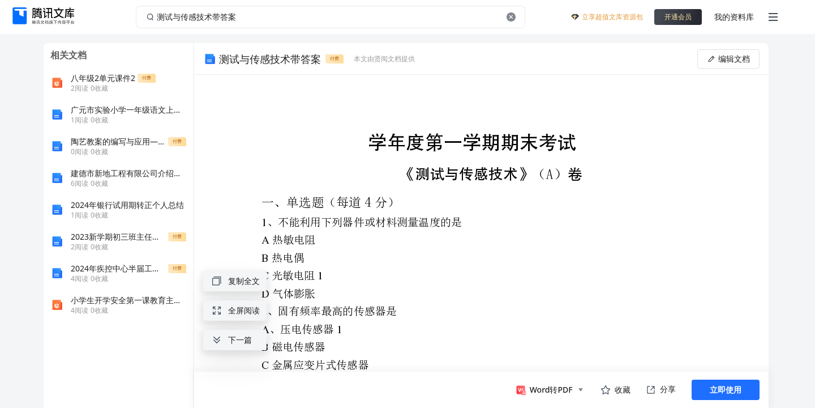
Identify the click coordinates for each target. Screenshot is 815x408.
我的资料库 (734, 16)
